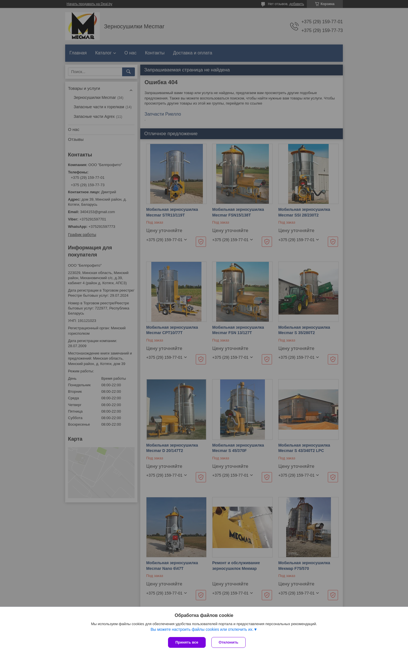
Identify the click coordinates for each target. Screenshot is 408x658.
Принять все (186, 642)
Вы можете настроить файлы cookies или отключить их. (201, 629)
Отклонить (228, 642)
